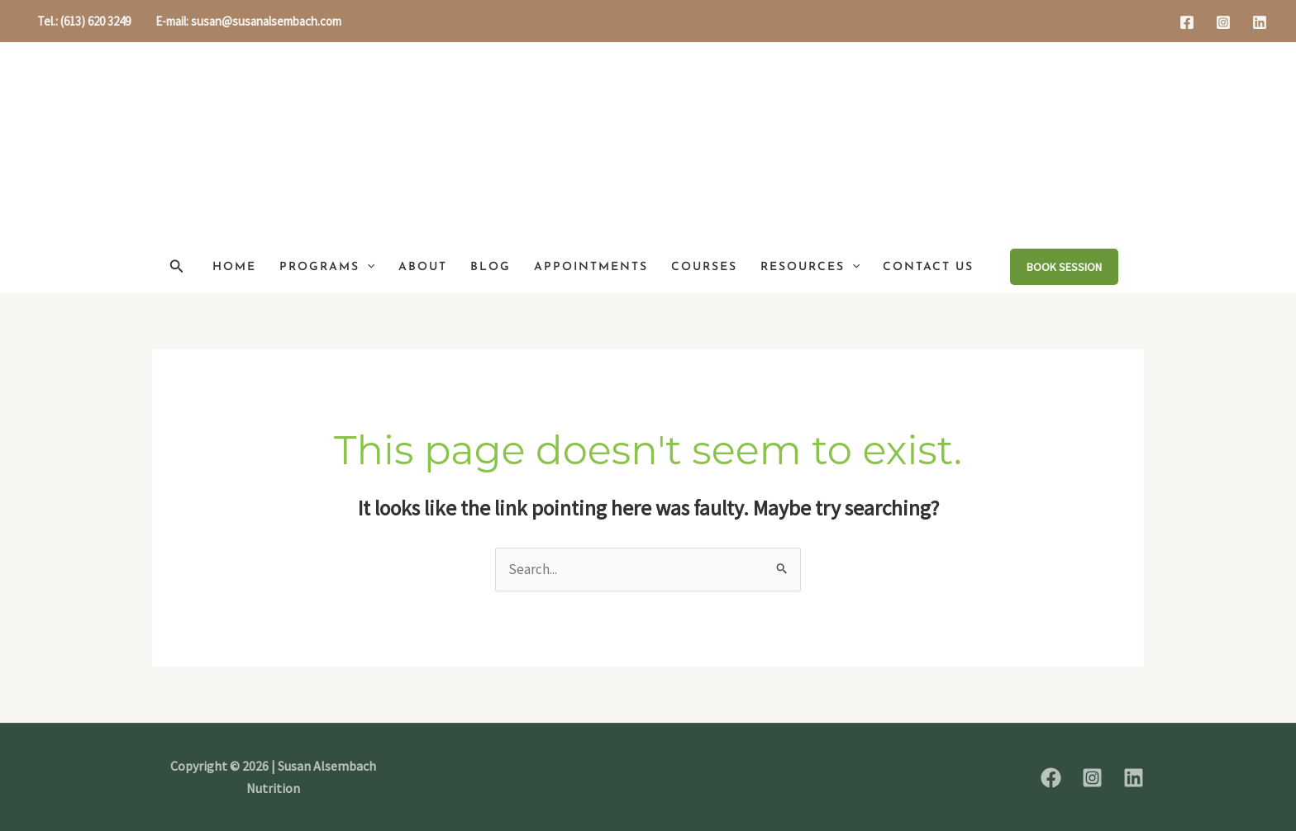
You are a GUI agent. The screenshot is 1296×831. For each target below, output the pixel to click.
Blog (490, 267)
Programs (326, 267)
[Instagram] (1223, 22)
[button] (176, 267)
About (422, 267)
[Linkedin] (1259, 22)
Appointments (591, 267)
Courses (704, 267)
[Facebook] (1186, 22)
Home (234, 267)
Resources (810, 267)
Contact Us (928, 267)
